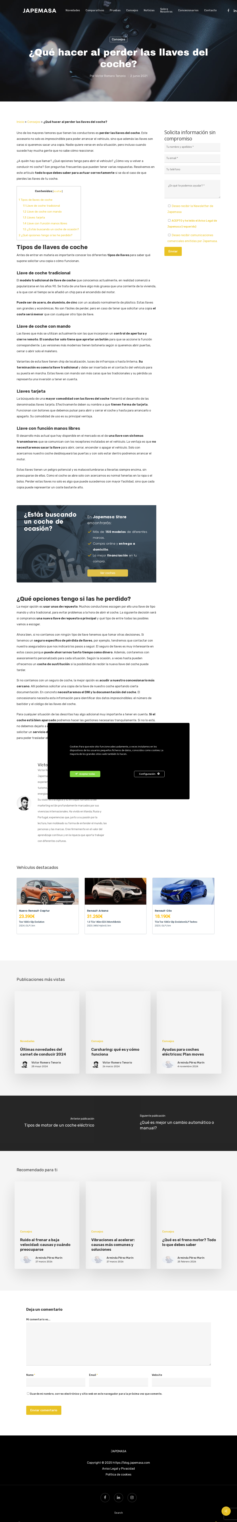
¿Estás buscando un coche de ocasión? (51, 229)
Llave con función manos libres (45, 223)
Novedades (73, 10)
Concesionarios (188, 10)
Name (30, 1375)
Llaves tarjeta (34, 217)
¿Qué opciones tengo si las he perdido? (45, 235)
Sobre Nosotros (166, 10)
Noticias (149, 10)
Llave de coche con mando (42, 211)
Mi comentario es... (38, 1319)
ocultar (57, 191)
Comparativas (95, 10)
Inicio (20, 122)
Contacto (210, 10)
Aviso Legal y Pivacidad (118, 1468)
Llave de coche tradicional (41, 205)
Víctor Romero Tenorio (110, 76)
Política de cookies (118, 1474)
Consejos (132, 10)
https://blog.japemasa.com (131, 1462)
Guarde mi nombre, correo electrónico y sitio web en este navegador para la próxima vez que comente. (96, 1393)
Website (157, 1375)
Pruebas (115, 10)
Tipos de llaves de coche (35, 199)
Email (93, 1375)
